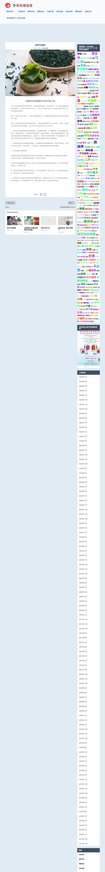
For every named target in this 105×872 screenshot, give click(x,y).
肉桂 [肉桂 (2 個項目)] (93, 146)
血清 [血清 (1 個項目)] (78, 122)
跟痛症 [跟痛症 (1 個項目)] (84, 58)
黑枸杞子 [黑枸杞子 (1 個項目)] (94, 217)
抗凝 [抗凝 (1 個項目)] (83, 65)
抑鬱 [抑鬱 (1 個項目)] (91, 129)
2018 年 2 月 (83, 816)
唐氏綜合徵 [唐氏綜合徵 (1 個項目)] (84, 243)
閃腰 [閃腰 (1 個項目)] (82, 257)
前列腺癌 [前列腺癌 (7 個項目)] (91, 263)
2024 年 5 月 (83, 473)
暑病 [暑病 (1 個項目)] (94, 208)
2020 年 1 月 (83, 711)
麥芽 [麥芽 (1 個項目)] (87, 276)
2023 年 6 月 (83, 523)
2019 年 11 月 (83, 720)
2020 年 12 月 (83, 660)
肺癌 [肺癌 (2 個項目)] (85, 180)
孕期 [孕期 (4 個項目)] (81, 186)
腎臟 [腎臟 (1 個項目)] (83, 95)
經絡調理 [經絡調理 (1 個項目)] (83, 44)
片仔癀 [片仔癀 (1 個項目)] (81, 307)
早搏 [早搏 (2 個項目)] (92, 61)
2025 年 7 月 (83, 409)
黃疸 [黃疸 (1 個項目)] (81, 159)
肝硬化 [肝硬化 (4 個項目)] (84, 87)
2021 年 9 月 (83, 619)
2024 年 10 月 (83, 450)
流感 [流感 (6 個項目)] (84, 245)
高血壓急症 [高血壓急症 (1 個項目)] (83, 61)
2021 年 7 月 (83, 628)
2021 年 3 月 (83, 647)
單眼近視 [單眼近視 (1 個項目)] (94, 292)
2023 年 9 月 (83, 509)
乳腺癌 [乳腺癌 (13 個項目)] (91, 87)
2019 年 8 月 (83, 734)
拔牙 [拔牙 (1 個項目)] (87, 65)
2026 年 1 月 (83, 381)
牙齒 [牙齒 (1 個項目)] (91, 187)
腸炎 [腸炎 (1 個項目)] (97, 221)
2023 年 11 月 (83, 500)
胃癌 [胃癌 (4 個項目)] (91, 110)
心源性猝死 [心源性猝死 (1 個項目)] (92, 249)
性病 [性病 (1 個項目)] (87, 95)
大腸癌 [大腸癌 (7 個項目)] (81, 304)
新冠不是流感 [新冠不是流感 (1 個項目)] (84, 110)
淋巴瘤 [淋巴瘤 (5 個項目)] (89, 295)
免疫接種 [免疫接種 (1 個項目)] (80, 74)
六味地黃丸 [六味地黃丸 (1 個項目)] (92, 152)
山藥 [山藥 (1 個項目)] (95, 90)
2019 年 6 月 (83, 743)
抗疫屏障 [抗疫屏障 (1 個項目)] (82, 165)
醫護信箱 (40, 12)
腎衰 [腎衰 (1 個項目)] (83, 253)
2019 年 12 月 (83, 715)
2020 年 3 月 (83, 702)
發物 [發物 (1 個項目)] (91, 104)
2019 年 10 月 (83, 724)
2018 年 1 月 (83, 820)
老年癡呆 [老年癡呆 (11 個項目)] (92, 159)
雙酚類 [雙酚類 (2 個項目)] (83, 90)
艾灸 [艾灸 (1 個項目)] (84, 286)
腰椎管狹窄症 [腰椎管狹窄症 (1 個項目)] (90, 286)
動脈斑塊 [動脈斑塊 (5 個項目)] (94, 121)
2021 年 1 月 (83, 656)
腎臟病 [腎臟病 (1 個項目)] (87, 279)
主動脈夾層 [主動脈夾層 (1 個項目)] (86, 98)
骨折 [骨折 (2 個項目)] (89, 79)
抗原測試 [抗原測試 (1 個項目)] (84, 79)
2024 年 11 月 (83, 445)
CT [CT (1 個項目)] (82, 104)
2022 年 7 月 (83, 573)
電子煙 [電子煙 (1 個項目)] (95, 168)
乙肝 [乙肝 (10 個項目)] (88, 146)
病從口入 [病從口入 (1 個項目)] (88, 201)
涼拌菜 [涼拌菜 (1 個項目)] (91, 289)
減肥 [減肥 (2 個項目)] (97, 198)
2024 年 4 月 (83, 477)
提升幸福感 (11, 214)
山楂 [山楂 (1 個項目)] (93, 236)
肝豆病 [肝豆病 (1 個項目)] (95, 52)
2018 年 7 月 (83, 793)
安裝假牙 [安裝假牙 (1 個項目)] (89, 260)
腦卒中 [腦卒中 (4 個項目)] (91, 232)
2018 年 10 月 (83, 779)
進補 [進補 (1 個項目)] (87, 239)
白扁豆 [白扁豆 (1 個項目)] (86, 162)
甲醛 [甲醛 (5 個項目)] (88, 292)
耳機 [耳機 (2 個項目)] (84, 276)
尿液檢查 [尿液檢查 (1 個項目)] (92, 150)
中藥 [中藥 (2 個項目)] (91, 139)
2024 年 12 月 (83, 441)
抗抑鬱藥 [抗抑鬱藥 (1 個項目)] (96, 195)
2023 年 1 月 (83, 546)
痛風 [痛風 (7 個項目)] (79, 107)
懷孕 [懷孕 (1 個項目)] (92, 114)
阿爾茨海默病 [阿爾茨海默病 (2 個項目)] (93, 55)
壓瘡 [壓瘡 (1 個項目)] (84, 108)
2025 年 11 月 (83, 390)
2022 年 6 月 (83, 578)
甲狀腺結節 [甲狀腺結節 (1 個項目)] (86, 299)
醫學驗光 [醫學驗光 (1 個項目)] (96, 296)
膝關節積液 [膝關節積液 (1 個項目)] (81, 302)
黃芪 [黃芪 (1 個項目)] (86, 249)
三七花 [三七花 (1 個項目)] (90, 267)
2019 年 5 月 (83, 747)
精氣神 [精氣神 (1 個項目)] (83, 137)
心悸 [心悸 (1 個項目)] (90, 183)
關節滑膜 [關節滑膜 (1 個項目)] (91, 125)
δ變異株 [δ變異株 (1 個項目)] (87, 302)
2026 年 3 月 (83, 372)
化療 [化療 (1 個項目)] (93, 44)
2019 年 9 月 (83, 729)
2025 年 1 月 (83, 436)
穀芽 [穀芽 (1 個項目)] (78, 249)
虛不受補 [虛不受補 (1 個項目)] (85, 152)
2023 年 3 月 (83, 537)
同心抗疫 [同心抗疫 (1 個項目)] (85, 229)
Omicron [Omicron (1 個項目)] (80, 208)
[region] (88, 335)
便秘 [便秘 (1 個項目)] (80, 129)
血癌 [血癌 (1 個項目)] (78, 224)
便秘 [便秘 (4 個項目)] (79, 39)
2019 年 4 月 (83, 752)
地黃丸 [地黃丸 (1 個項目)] (92, 279)
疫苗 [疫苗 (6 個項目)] (79, 64)
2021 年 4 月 (83, 642)
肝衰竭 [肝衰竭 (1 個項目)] (84, 40)
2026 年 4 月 (83, 368)
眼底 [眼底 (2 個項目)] (92, 301)
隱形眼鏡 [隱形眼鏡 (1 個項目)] (87, 307)
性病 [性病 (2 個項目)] (79, 124)
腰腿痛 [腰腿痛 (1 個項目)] (92, 170)
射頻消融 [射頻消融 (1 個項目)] (92, 162)
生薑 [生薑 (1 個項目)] (83, 67)
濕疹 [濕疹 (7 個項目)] (83, 270)
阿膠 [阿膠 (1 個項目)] (89, 229)
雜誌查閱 (69, 12)
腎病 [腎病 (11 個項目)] (85, 176)
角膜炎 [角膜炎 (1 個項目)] (86, 198)
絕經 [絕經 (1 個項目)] (84, 236)
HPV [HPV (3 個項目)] (93, 211)
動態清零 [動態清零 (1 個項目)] (84, 143)
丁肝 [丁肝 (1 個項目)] (82, 162)
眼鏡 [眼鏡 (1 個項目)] (86, 150)
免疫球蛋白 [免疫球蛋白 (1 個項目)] (81, 146)
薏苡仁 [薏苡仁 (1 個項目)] (92, 307)
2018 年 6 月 (83, 798)
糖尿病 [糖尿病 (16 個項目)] (88, 207)
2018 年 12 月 (83, 770)
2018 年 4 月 (83, 807)
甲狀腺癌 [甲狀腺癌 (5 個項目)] (84, 139)
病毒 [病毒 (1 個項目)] (89, 217)
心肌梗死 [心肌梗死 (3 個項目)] (92, 246)
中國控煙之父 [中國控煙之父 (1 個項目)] (85, 170)
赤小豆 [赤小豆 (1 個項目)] (79, 58)
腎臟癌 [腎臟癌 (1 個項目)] (89, 40)
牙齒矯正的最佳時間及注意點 (31, 215)
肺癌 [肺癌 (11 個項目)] (89, 235)
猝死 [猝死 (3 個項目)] (96, 204)
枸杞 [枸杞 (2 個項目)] (86, 217)
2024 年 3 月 (83, 482)
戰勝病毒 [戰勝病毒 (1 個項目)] (82, 296)
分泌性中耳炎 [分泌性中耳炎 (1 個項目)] (94, 226)
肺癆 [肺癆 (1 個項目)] (90, 95)
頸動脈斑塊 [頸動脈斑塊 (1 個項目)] (83, 211)
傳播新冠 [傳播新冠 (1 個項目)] (80, 198)
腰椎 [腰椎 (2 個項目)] (96, 172)
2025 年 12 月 (83, 386)
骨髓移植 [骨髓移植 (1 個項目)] (82, 279)
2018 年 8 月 (83, 788)
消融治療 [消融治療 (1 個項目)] (86, 104)
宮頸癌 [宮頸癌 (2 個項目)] (82, 292)
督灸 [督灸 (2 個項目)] (88, 61)
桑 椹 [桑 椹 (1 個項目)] (84, 101)
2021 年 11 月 (83, 610)
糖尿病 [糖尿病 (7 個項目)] (92, 256)
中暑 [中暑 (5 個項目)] (81, 83)
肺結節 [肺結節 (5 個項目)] (91, 73)
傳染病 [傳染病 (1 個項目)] (96, 110)
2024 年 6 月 (83, 468)
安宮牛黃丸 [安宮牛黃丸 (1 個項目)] (89, 189)
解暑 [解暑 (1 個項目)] (80, 246)
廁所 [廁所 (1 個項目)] (96, 71)
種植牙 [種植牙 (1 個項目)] (79, 176)
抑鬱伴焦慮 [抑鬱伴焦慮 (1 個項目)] (84, 232)
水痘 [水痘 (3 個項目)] (83, 248)
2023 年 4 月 (83, 532)
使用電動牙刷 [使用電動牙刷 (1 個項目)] (88, 155)
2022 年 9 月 (83, 564)
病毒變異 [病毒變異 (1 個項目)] (90, 192)
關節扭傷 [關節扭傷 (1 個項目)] (95, 143)
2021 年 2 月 (83, 651)
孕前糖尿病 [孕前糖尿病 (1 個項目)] (90, 90)
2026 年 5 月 (83, 363)
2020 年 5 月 (83, 692)
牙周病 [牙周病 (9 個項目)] (85, 183)
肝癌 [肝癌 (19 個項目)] (91, 242)
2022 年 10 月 (83, 560)
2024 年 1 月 (83, 491)
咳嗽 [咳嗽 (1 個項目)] (78, 137)
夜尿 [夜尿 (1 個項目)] (85, 192)
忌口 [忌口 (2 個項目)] (79, 104)
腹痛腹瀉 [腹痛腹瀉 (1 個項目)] (84, 71)
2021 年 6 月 (83, 633)
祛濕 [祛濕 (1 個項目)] (80, 95)
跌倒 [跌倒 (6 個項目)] (83, 260)
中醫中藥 (50, 12)
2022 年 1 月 (83, 601)
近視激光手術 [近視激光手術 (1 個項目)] (83, 77)
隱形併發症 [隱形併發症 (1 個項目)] (89, 195)
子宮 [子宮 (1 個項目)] (91, 299)
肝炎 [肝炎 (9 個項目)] (83, 51)
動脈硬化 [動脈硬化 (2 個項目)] (88, 213)
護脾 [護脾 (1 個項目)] (82, 122)
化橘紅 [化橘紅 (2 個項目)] (96, 299)
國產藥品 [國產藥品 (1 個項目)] (91, 92)
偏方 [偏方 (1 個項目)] (89, 83)
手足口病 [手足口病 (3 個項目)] (89, 164)
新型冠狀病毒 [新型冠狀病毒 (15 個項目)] (86, 220)
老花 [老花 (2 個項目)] (84, 238)
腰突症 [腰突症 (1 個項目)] (95, 274)
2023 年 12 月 (83, 496)
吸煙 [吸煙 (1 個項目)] (78, 162)
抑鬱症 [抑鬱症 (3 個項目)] (84, 124)
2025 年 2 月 (83, 432)
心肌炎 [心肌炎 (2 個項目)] (93, 201)
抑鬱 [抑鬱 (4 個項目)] (86, 73)
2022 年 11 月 (83, 555)
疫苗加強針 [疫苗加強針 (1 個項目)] (89, 274)
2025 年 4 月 (83, 422)
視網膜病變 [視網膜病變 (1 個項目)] (87, 118)
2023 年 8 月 (83, 514)
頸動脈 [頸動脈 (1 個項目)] (86, 92)
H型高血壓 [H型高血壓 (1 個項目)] (95, 118)
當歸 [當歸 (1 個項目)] (87, 101)
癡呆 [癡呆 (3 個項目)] (84, 128)
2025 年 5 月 (83, 418)
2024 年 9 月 (83, 454)
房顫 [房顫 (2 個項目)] (98, 133)
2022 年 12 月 (83, 551)
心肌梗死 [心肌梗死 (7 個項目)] (95, 101)
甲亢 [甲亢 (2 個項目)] (86, 83)
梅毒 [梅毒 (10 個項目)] (82, 195)
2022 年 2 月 (83, 596)
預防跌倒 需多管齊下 (65, 215)
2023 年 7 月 (83, 518)
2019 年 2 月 (83, 761)
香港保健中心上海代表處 (16, 19)
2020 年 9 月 (83, 674)
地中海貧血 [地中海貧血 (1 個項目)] (89, 305)
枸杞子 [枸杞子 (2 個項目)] (93, 133)
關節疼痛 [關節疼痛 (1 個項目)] (92, 239)
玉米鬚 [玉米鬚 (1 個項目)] (89, 44)
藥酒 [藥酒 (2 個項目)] (95, 139)
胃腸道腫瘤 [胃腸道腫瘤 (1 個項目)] (85, 282)
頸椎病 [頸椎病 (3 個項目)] (87, 204)
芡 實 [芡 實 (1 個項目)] (87, 224)
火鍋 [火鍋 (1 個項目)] (88, 129)
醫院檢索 (78, 12)
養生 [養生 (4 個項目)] (92, 97)
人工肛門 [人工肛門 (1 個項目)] (80, 192)
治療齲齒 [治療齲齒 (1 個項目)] (92, 224)
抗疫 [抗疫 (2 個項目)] (93, 79)
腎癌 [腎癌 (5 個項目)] (81, 216)
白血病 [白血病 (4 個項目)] (91, 197)
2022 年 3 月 (83, 592)
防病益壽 (59, 12)
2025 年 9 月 (83, 400)
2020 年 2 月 (83, 706)
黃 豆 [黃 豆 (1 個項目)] (89, 211)
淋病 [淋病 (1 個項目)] (80, 101)
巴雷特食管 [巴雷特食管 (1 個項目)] (89, 270)
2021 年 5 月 (83, 637)
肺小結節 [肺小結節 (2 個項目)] (91, 176)
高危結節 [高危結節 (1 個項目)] (87, 226)
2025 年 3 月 (83, 427)
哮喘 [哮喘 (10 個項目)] (87, 121)
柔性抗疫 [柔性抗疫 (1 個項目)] (82, 189)
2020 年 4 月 (83, 697)
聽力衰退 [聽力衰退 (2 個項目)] (87, 114)
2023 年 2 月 (83, 541)
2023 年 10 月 (83, 505)
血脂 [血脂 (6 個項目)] (97, 61)
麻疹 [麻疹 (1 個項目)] (95, 165)
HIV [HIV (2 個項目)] (80, 236)
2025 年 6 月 (83, 413)
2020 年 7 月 (83, 683)
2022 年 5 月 (83, 583)
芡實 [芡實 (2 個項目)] (93, 83)
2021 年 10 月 (83, 615)
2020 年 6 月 (83, 688)
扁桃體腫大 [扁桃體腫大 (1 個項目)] (89, 253)
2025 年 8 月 (83, 404)
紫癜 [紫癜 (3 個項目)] (97, 149)
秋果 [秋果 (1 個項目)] (84, 159)
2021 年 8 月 (83, 624)
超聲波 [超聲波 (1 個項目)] (88, 108)
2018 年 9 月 (83, 784)
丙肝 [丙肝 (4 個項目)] (97, 76)
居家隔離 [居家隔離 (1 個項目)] (87, 133)
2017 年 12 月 (83, 825)
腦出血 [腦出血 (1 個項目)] (94, 214)
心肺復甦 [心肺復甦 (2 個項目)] (80, 201)
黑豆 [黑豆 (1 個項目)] (85, 168)
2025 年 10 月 (83, 395)
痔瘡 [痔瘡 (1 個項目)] (96, 302)
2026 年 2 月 (83, 377)
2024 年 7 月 (83, 464)
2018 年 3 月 (83, 811)
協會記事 (88, 12)
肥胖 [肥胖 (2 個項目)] (87, 172)
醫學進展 (31, 12)
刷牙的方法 (45, 214)
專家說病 (21, 12)
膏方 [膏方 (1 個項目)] (93, 260)
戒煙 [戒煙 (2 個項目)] (79, 79)
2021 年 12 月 (83, 605)
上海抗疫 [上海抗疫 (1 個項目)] (80, 114)
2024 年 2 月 (83, 486)
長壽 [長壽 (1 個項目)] (92, 204)
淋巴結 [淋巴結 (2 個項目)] (86, 289)
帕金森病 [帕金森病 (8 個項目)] (82, 55)
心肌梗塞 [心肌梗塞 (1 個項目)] (91, 77)
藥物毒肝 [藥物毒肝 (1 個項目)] (87, 187)
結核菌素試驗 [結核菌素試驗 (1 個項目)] (91, 180)
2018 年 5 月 (83, 802)
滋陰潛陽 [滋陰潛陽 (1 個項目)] (96, 189)
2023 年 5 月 (83, 528)
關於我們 (10, 12)
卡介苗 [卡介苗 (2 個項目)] (90, 167)
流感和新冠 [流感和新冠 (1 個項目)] (93, 276)
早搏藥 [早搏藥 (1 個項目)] (79, 152)
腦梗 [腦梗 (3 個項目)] (95, 104)
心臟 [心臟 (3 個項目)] (86, 256)
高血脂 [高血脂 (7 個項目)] (89, 136)
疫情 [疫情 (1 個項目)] (91, 52)
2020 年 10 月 (83, 669)
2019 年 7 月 (83, 738)
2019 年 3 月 (83, 756)
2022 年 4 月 (83, 587)
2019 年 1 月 (83, 766)
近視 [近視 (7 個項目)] (79, 298)
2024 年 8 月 (83, 459)
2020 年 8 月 (83, 679)
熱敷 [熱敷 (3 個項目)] (79, 229)
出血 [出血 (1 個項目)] (87, 52)
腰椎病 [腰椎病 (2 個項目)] (91, 282)
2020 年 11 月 (83, 665)
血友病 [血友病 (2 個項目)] (88, 67)
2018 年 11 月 (83, 775)
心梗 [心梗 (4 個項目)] (83, 223)
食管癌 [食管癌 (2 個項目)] (82, 273)
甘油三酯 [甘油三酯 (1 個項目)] (92, 65)
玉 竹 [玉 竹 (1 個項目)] (98, 246)
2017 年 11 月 (83, 830)
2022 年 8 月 (83, 569)
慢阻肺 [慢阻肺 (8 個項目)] (91, 70)
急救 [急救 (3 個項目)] (89, 142)
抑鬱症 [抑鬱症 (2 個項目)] (91, 172)
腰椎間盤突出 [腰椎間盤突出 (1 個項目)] (91, 58)
